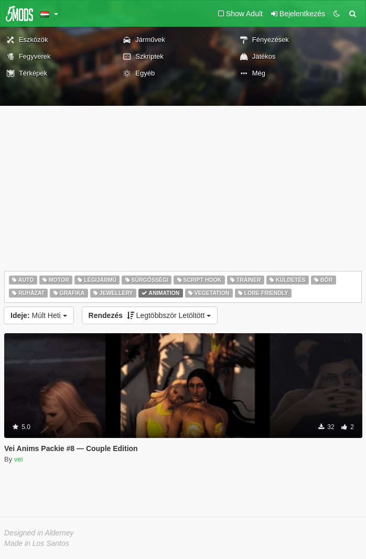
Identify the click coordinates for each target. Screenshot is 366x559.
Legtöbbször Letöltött (150, 315)
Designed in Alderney (39, 533)
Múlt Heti (38, 315)
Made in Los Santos (36, 543)
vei (18, 459)
